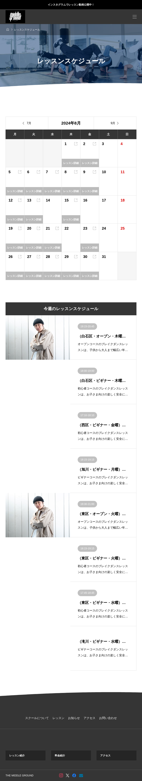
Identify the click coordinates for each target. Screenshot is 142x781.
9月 (115, 123)
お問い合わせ (108, 718)
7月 (27, 123)
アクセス (89, 718)
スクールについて (37, 718)
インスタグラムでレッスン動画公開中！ (71, 4)
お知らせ (74, 718)
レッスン (58, 718)
